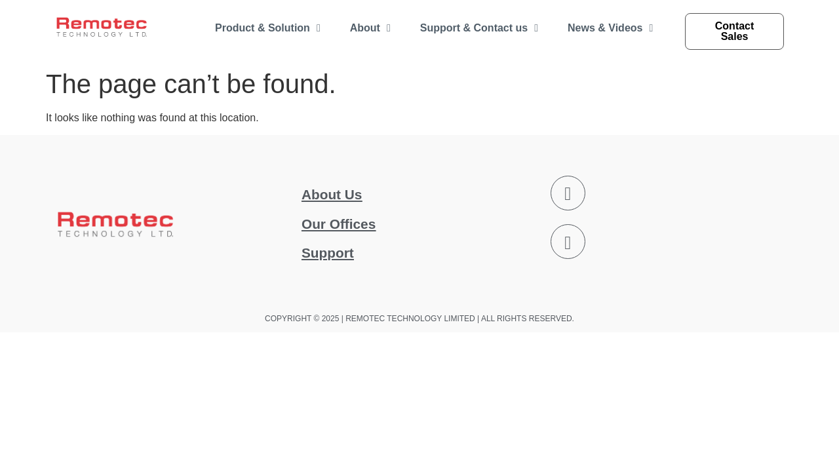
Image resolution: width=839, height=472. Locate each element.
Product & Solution (268, 28)
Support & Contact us (479, 28)
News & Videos (610, 28)
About (370, 28)
